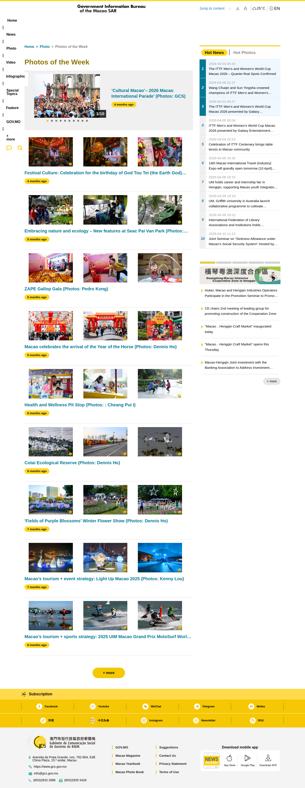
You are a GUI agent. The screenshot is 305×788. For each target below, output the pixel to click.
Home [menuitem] (33, 20)
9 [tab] (82, 108)
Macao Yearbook (128, 750)
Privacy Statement (173, 750)
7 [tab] (74, 108)
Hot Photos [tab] (244, 39)
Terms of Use (169, 758)
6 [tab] (69, 108)
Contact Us (167, 742)
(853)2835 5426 (75, 767)
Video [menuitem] (89, 20)
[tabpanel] (67, 82)
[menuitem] (52, 20)
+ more (272, 368)
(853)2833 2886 (44, 767)
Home (29, 33)
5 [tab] (65, 108)
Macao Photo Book (130, 758)
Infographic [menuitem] (112, 20)
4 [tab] (60, 108)
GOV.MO (122, 734)
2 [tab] (52, 108)
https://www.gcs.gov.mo (50, 753)
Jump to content (212, 8)
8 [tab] (78, 108)
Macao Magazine (128, 742)
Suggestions (168, 734)
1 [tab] (47, 108)
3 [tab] (56, 108)
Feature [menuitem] (169, 20)
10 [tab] (87, 108)
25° (261, 8)
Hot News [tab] (214, 39)
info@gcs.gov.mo (46, 760)
